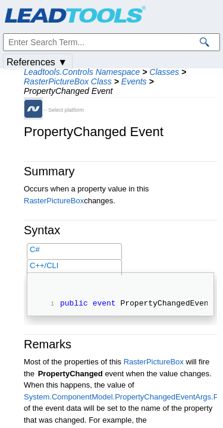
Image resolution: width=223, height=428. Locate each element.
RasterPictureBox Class (68, 81)
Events (134, 81)
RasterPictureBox (54, 200)
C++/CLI (44, 265)
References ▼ (37, 62)
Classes (164, 72)
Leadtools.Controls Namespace (82, 72)
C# (35, 249)
